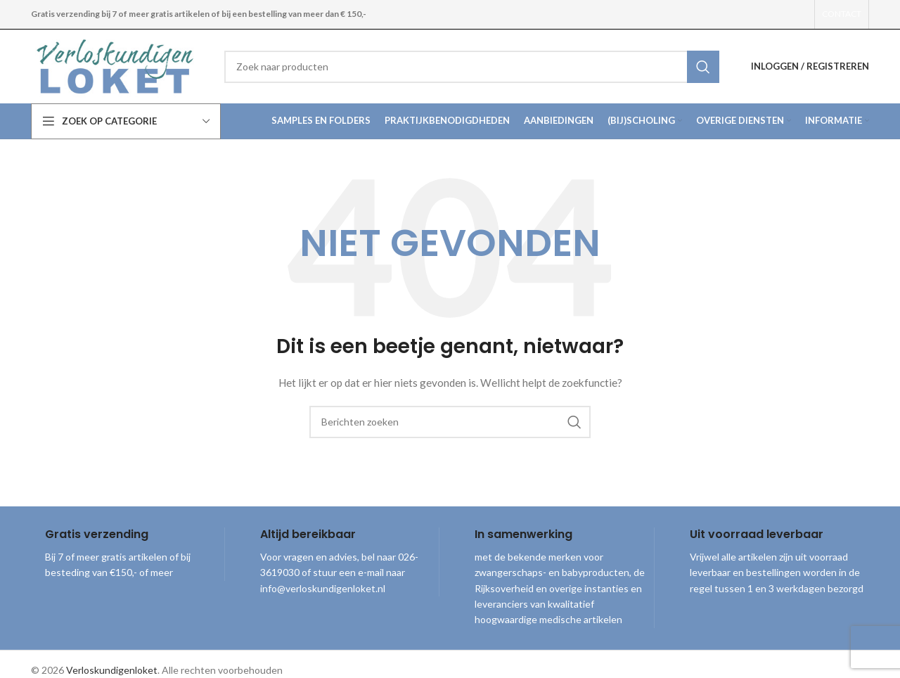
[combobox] (471, 67)
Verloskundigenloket (112, 670)
